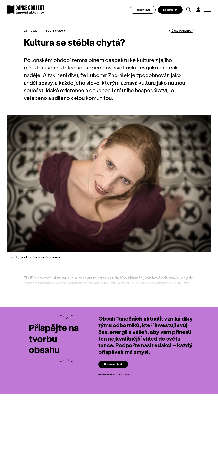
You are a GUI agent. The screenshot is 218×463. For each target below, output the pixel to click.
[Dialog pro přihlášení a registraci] (198, 10)
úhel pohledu (182, 30)
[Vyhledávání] (188, 10)
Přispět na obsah (113, 364)
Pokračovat (105, 374)
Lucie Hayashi (56, 30)
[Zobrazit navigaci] (207, 10)
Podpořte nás (142, 9)
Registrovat (170, 9)
